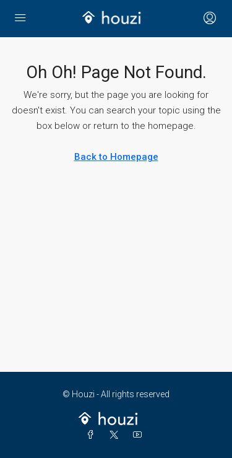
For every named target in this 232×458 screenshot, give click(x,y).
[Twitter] (116, 435)
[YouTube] (140, 435)
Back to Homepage (116, 156)
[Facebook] (93, 435)
